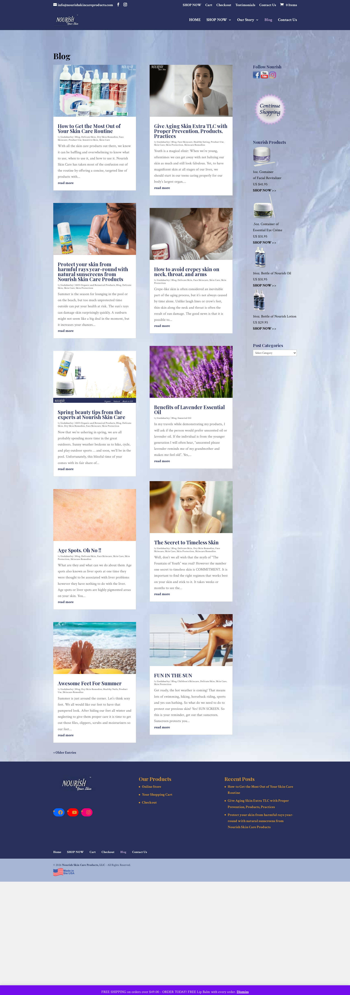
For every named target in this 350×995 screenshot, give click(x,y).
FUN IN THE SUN (173, 675)
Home (57, 852)
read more (66, 183)
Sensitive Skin (90, 140)
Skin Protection (84, 288)
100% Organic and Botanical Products (95, 285)
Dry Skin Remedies (107, 137)
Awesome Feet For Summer (90, 683)
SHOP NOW (192, 5)
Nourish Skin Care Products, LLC (83, 865)
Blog (268, 20)
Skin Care (104, 140)
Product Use (75, 140)
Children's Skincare (188, 681)
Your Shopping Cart (157, 794)
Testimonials (245, 5)
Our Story (245, 20)
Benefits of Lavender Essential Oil (189, 409)
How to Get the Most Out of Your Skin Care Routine (89, 128)
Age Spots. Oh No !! (79, 550)
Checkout (223, 5)
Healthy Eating (202, 142)
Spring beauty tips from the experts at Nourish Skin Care (91, 414)
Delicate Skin (88, 137)
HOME (195, 20)
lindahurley (67, 137)
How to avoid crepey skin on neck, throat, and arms (186, 271)
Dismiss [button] (243, 992)
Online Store (151, 786)
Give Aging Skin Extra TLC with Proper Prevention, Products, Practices (190, 131)
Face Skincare (93, 426)
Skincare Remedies (81, 559)
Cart (208, 5)
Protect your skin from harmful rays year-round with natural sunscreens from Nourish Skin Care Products (93, 271)
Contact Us (267, 5)
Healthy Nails (110, 689)
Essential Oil (184, 418)
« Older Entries (64, 752)
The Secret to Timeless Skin (186, 542)
